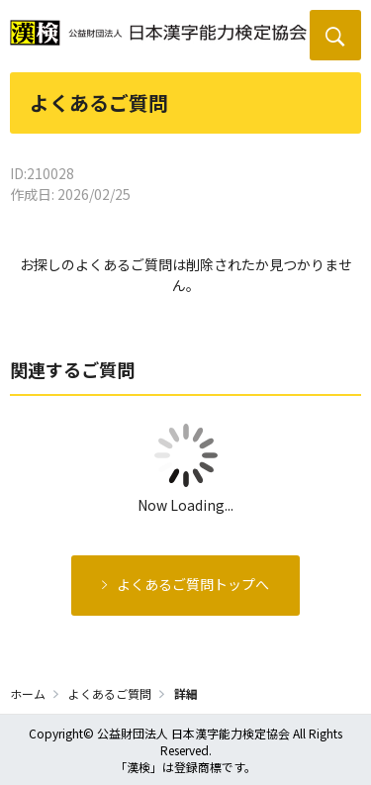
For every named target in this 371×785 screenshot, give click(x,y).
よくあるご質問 (109, 693)
